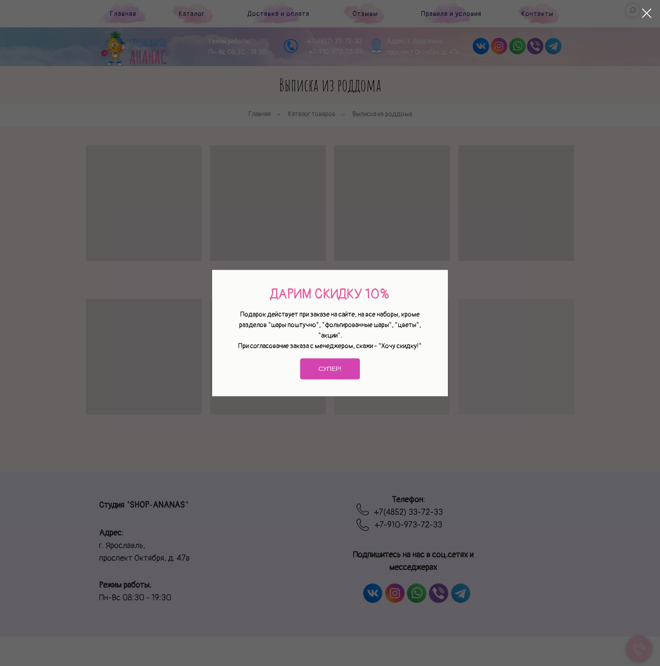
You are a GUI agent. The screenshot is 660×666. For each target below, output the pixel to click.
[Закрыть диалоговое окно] (647, 13)
